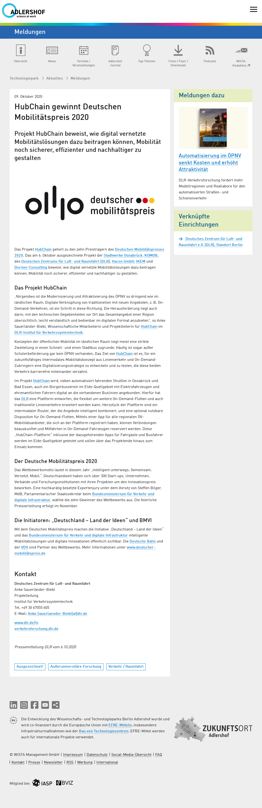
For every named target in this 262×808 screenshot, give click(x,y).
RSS (69, 763)
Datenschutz (97, 755)
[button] (13, 705)
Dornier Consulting (30, 268)
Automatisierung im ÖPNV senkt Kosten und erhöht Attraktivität (210, 162)
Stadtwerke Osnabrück (123, 256)
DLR (25, 399)
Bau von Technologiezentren (103, 731)
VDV (24, 547)
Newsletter (53, 763)
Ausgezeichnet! (30, 667)
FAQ (158, 755)
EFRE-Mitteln (119, 725)
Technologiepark (25, 78)
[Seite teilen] (55, 705)
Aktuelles (55, 78)
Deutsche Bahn (143, 541)
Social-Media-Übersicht (131, 755)
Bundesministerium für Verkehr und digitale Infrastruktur (78, 535)
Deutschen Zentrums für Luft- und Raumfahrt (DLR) (65, 262)
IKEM (140, 262)
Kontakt (18, 763)
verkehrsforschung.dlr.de (36, 629)
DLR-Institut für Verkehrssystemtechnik (48, 333)
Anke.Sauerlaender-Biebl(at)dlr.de (57, 614)
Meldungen (80, 78)
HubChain (43, 250)
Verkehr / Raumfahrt (125, 667)
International (107, 763)
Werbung (85, 763)
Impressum (73, 755)
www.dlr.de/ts (26, 623)
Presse (34, 763)
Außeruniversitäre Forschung (75, 667)
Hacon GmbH (123, 262)
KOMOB (151, 256)
